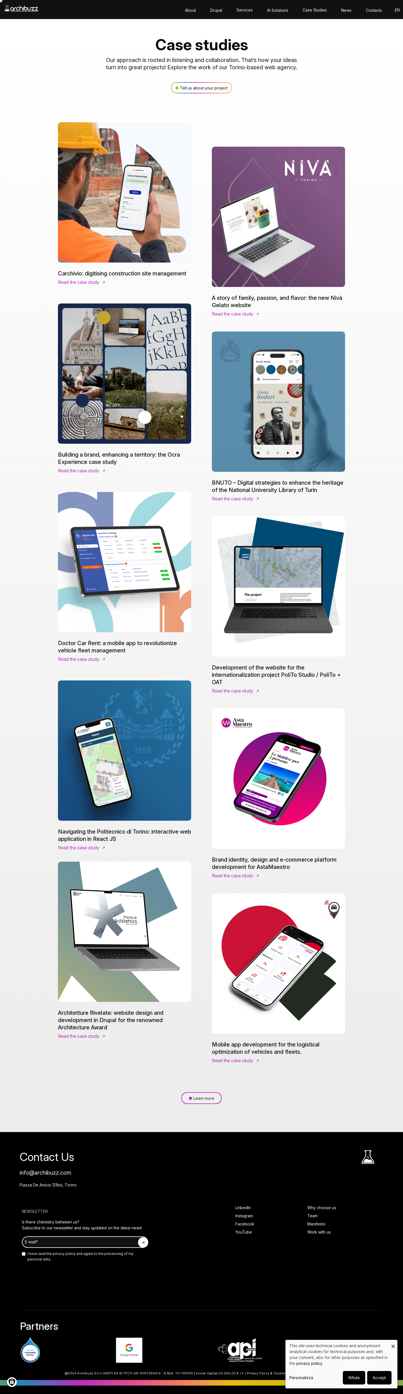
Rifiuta (354, 1377)
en (397, 10)
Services (244, 10)
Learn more (203, 1098)
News (346, 10)
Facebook (244, 1224)
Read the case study (78, 282)
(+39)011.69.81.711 (113, 1373)
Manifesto (316, 1224)
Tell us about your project (204, 88)
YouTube (243, 1232)
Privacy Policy (258, 1373)
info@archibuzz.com (45, 1172)
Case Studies (315, 10)
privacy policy (64, 1254)
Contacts (374, 10)
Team (312, 1215)
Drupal (216, 10)
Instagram (244, 1215)
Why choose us (321, 1207)
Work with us (319, 1232)
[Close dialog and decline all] (393, 1343)
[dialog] (341, 1364)
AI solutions (277, 10)
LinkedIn (243, 1207)
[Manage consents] (12, 1382)
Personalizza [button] (301, 1377)
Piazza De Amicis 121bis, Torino (48, 1185)
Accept (379, 1377)
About (190, 10)
